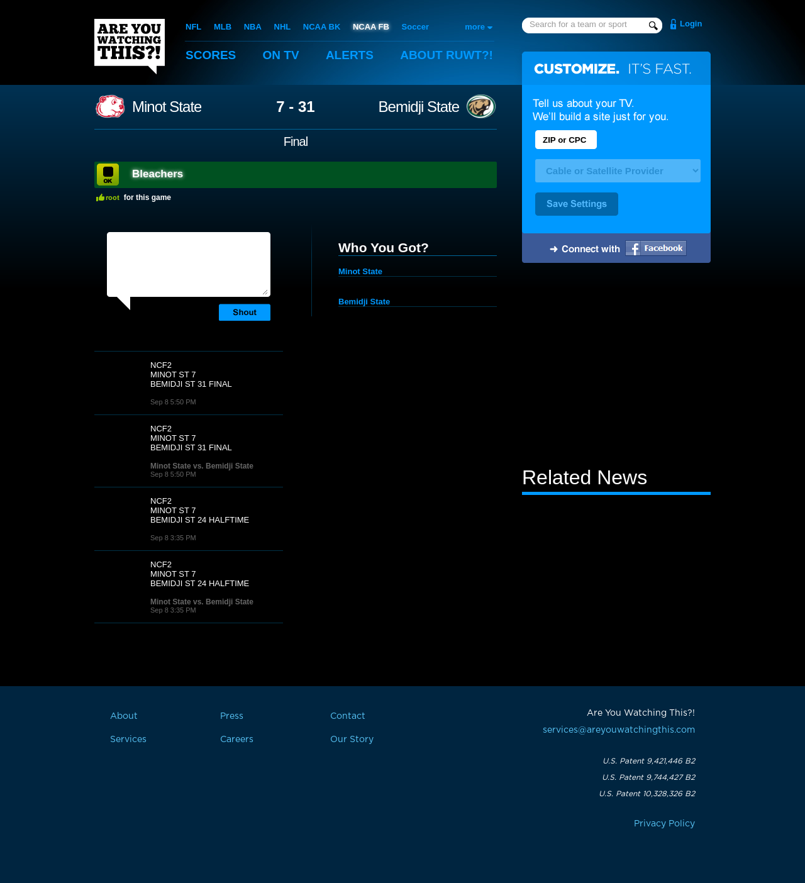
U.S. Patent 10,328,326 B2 (647, 793)
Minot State (166, 106)
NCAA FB (371, 26)
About (446, 55)
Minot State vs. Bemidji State (201, 466)
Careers (236, 739)
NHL (282, 26)
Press (231, 716)
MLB (222, 26)
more (475, 26)
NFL (193, 26)
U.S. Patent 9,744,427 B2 (648, 777)
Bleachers (157, 174)
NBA (253, 26)
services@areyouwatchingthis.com (619, 730)
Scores (211, 55)
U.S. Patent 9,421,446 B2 (648, 761)
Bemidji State (419, 106)
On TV (281, 55)
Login (691, 23)
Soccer (415, 26)
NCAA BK (321, 26)
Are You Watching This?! (129, 46)
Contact (347, 716)
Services (128, 739)
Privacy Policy (664, 823)
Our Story (352, 739)
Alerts (350, 55)
